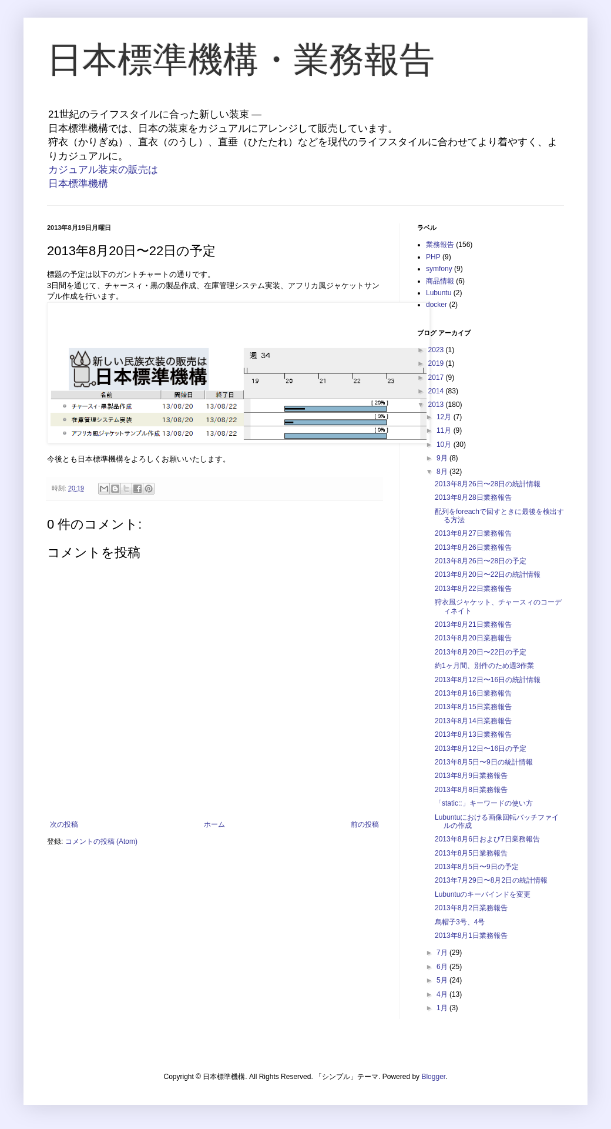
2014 (437, 391)
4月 (443, 994)
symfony (439, 269)
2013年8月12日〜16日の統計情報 (487, 680)
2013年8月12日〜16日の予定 (480, 748)
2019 (437, 363)
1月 (443, 1008)
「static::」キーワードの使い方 (484, 803)
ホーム (214, 824)
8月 (443, 471)
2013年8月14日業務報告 (473, 721)
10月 (445, 444)
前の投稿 (365, 824)
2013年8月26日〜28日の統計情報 (487, 484)
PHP (433, 257)
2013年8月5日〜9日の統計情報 (484, 762)
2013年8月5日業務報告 (471, 853)
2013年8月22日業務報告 (473, 588)
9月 (443, 458)
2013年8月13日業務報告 (473, 734)
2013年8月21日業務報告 (473, 624)
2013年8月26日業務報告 (473, 547)
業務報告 (440, 245)
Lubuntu (438, 293)
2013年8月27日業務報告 (473, 533)
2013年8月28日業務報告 (473, 497)
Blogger (433, 1077)
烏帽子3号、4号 (460, 922)
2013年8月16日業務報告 (473, 693)
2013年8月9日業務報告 (471, 775)
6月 (443, 967)
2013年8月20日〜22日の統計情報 (487, 574)
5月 (443, 980)
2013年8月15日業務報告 (473, 707)
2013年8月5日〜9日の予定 (477, 867)
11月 (445, 430)
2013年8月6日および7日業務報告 (487, 839)
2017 (437, 377)
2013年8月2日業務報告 (471, 908)
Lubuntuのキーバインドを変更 (483, 894)
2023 (437, 350)
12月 (445, 417)
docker (436, 304)
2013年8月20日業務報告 (473, 638)
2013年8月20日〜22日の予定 (480, 652)
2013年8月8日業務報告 (471, 790)
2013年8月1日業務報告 (471, 935)
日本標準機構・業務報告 (241, 59)
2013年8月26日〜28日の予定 (480, 561)
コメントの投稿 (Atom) (101, 841)
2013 (437, 404)
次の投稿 (64, 824)
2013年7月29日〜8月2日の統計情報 (491, 880)
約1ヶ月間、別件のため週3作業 (484, 666)
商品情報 (440, 281)
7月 (443, 952)
